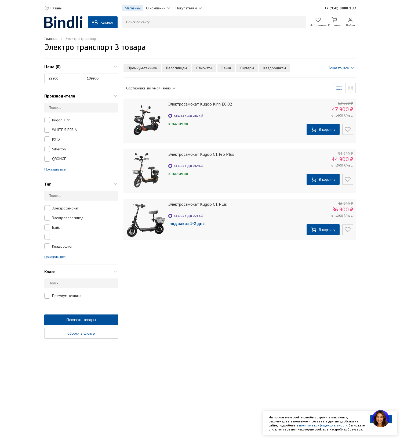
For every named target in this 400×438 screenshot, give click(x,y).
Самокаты (204, 68)
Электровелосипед (67, 217)
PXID (56, 139)
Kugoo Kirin (61, 120)
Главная (50, 39)
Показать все (55, 169)
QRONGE (59, 158)
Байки (226, 68)
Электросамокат (65, 208)
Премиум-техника (66, 295)
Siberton (59, 149)
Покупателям (189, 8)
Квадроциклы (274, 68)
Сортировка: (151, 88)
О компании (158, 8)
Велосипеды (176, 68)
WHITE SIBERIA (64, 129)
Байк (56, 227)
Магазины (133, 8)
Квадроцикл (62, 246)
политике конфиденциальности (323, 425)
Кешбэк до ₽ (188, 116)
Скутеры (247, 68)
